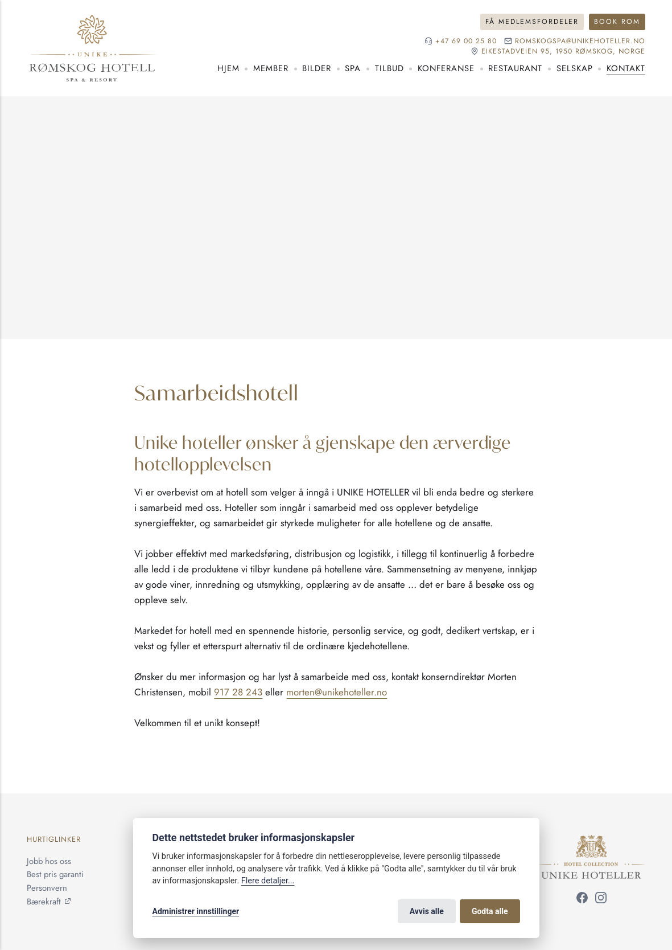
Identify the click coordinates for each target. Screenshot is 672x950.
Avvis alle (427, 911)
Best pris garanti (55, 874)
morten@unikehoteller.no (336, 692)
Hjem (228, 68)
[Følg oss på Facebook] (582, 900)
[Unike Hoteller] (591, 841)
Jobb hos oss (49, 861)
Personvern (47, 888)
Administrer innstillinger (196, 911)
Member (270, 68)
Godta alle (490, 911)
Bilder (316, 68)
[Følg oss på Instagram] (601, 900)
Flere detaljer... (268, 881)
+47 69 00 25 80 (466, 41)
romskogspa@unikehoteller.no (580, 41)
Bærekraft (44, 901)
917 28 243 (238, 692)
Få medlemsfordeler (532, 22)
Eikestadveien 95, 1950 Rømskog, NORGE (563, 51)
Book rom (617, 22)
